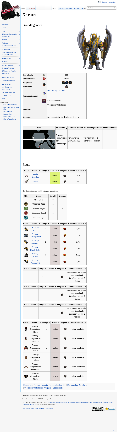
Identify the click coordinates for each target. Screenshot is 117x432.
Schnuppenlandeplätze (11, 34)
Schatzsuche (11, 37)
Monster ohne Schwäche (77, 385)
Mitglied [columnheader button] (63, 170)
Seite (23, 8)
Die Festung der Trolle (56, 91)
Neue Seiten (6, 90)
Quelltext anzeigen (71, 8)
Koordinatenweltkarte (11, 46)
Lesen (60, 8)
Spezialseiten (7, 111)
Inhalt (11, 31)
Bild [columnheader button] (25, 170)
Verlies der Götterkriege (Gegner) (37, 388)
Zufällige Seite (6, 95)
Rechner (11, 62)
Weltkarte (11, 43)
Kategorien (27, 385)
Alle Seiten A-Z (7, 84)
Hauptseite (5, 24)
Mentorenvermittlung (9, 52)
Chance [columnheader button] (54, 170)
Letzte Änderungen (8, 92)
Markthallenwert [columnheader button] (77, 170)
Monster (37, 385)
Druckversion (7, 114)
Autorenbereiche (11, 66)
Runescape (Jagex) (8, 77)
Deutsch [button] (104, 2)
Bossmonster (58, 388)
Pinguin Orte (6, 49)
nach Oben (112, 431)
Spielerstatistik (11, 58)
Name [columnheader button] (34, 170)
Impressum (49, 408)
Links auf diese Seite (10, 105)
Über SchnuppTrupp (37, 408)
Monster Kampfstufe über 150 (53, 385)
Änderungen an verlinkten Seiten (11, 108)
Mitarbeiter (5, 74)
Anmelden (112, 2)
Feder (36, 181)
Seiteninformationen (9, 119)
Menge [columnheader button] (44, 170)
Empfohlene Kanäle (8, 81)
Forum (4, 28)
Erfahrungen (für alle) (9, 71)
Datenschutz (26, 408)
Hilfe (3, 99)
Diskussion (31, 8)
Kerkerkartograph (11, 55)
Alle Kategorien (7, 87)
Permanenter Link (9, 116)
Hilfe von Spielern (8, 68)
